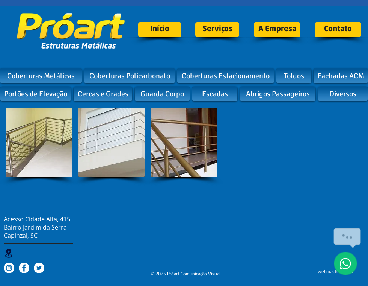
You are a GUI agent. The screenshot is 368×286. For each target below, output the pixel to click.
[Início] (159, 29)
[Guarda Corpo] (162, 94)
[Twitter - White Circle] (39, 268)
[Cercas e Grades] (103, 94)
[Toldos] (293, 75)
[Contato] (338, 29)
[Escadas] (214, 94)
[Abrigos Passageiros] (277, 94)
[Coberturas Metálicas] (41, 75)
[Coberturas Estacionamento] (225, 75)
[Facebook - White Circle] (24, 268)
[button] (39, 142)
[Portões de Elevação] (35, 94)
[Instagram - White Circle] (9, 268)
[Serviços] (217, 29)
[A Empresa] (277, 29)
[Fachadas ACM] (341, 75)
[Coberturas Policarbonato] (129, 75)
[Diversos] (343, 94)
